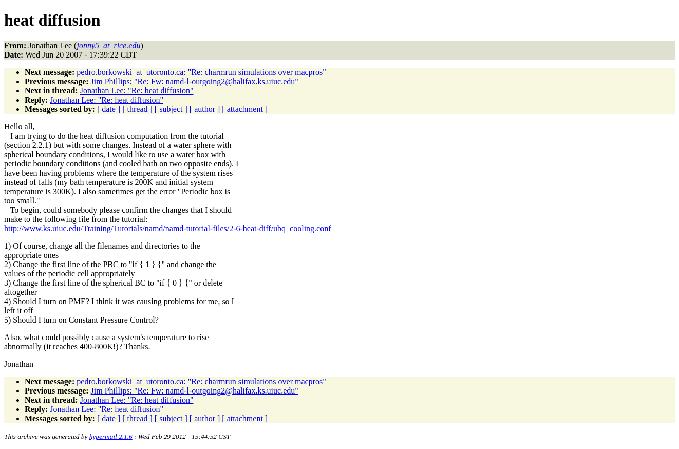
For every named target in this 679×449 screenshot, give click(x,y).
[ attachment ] (245, 109)
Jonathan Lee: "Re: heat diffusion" (137, 90)
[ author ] (205, 109)
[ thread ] (137, 109)
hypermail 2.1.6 (111, 436)
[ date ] (108, 109)
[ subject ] (171, 109)
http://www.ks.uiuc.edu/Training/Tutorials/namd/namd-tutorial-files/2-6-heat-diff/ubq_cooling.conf (167, 228)
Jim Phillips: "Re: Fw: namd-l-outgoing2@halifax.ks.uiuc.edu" (194, 81)
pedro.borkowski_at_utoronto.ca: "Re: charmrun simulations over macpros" (201, 72)
